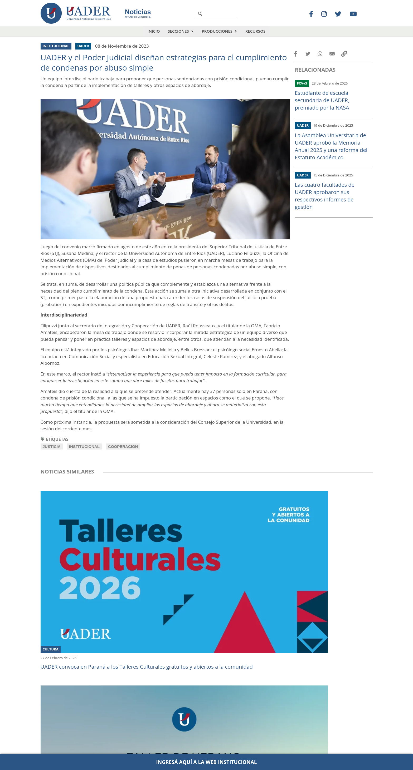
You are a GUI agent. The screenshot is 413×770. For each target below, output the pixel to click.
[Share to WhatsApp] (320, 54)
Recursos (255, 31)
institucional (84, 446)
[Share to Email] (332, 54)
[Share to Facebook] (295, 54)
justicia (52, 446)
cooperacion (123, 446)
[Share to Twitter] (308, 54)
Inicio (154, 31)
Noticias (138, 12)
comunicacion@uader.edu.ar (291, 749)
